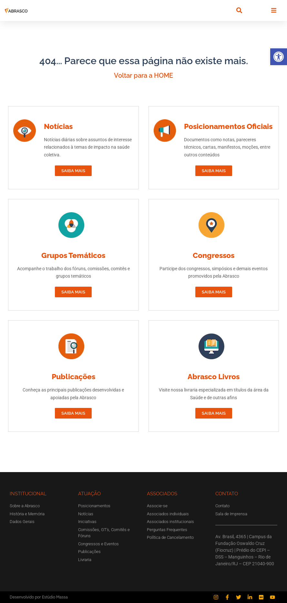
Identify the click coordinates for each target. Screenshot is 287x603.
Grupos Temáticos (73, 255)
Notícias (58, 126)
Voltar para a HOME (143, 75)
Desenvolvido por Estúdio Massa (39, 597)
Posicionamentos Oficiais (228, 126)
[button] (278, 56)
